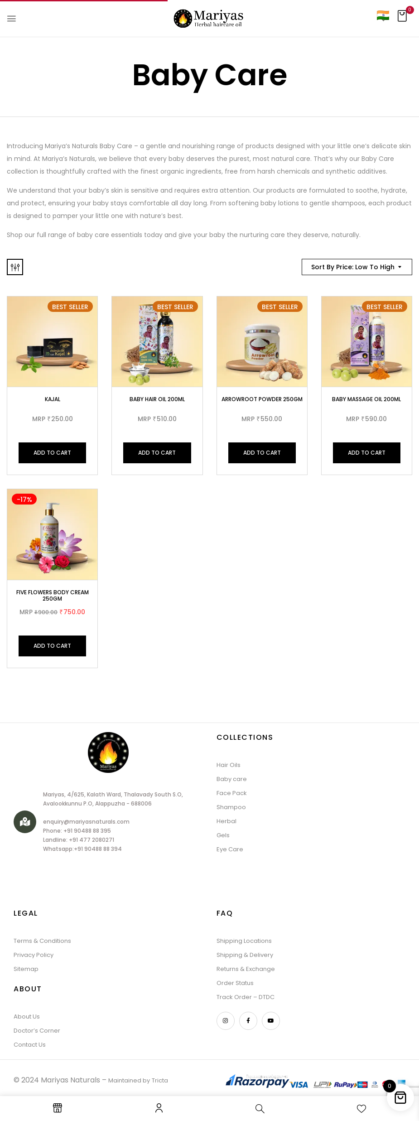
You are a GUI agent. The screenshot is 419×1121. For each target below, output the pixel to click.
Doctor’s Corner (37, 1030)
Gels (223, 835)
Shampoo (231, 807)
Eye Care (230, 849)
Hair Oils (229, 765)
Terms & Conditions (42, 941)
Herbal (226, 821)
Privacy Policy (33, 955)
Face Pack (232, 793)
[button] (402, 18)
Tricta (160, 1080)
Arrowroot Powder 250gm (262, 399)
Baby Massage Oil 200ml (366, 399)
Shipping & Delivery (245, 955)
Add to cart (52, 452)
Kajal (52, 399)
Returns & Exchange (246, 969)
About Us (27, 1016)
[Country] (383, 15)
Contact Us (30, 1044)
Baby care (232, 779)
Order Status (235, 983)
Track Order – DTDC (246, 997)
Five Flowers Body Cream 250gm (52, 595)
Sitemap (26, 969)
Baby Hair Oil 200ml (157, 399)
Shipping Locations (244, 941)
